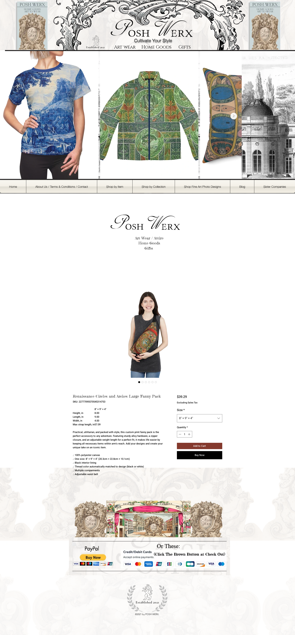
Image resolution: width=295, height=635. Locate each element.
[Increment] (189, 434)
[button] (114, 186)
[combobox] (199, 418)
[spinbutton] (184, 434)
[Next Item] (233, 116)
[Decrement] (179, 434)
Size (181, 410)
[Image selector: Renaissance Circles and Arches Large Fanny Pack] (139, 382)
